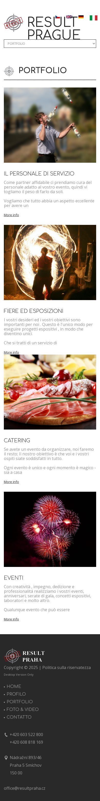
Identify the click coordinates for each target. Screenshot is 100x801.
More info (11, 215)
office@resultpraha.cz (24, 788)
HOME (14, 686)
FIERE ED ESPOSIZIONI (33, 311)
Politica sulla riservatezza (66, 667)
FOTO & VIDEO (23, 709)
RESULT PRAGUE (54, 29)
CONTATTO (19, 717)
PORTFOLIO (20, 702)
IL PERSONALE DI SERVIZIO (39, 174)
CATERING (17, 441)
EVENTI (13, 578)
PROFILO (16, 694)
